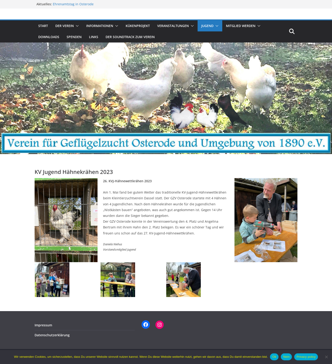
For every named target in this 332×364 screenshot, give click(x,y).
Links (93, 37)
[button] (76, 26)
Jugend (207, 26)
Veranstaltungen (173, 26)
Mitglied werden (240, 26)
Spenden (74, 37)
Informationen (99, 26)
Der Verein (64, 26)
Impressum (43, 325)
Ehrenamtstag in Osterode (73, 4)
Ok (274, 356)
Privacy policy (306, 356)
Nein (286, 356)
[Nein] (326, 357)
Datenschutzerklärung (52, 335)
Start (43, 26)
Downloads (48, 37)
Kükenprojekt (138, 26)
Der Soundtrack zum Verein (130, 37)
